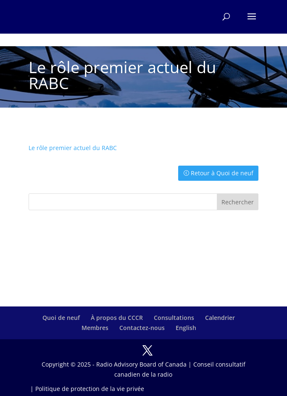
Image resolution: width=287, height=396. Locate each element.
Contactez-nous (142, 328)
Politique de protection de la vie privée (89, 389)
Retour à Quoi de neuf (222, 173)
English (186, 328)
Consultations (174, 318)
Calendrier (220, 318)
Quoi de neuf (61, 318)
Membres (95, 328)
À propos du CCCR (117, 318)
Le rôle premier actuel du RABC (73, 148)
